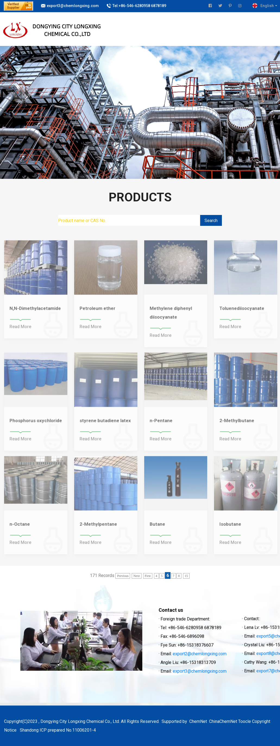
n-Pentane (161, 423)
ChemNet (198, 721)
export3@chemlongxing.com (73, 6)
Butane (157, 526)
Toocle (244, 721)
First (148, 576)
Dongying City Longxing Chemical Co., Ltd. (80, 721)
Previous (122, 576)
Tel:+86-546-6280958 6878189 (139, 6)
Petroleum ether (97, 311)
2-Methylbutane (236, 423)
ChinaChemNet (222, 721)
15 (186, 576)
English (267, 6)
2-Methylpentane (98, 526)
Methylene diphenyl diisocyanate (171, 315)
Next (136, 576)
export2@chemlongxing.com (199, 653)
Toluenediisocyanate (241, 311)
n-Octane (20, 526)
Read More (20, 329)
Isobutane (230, 526)
